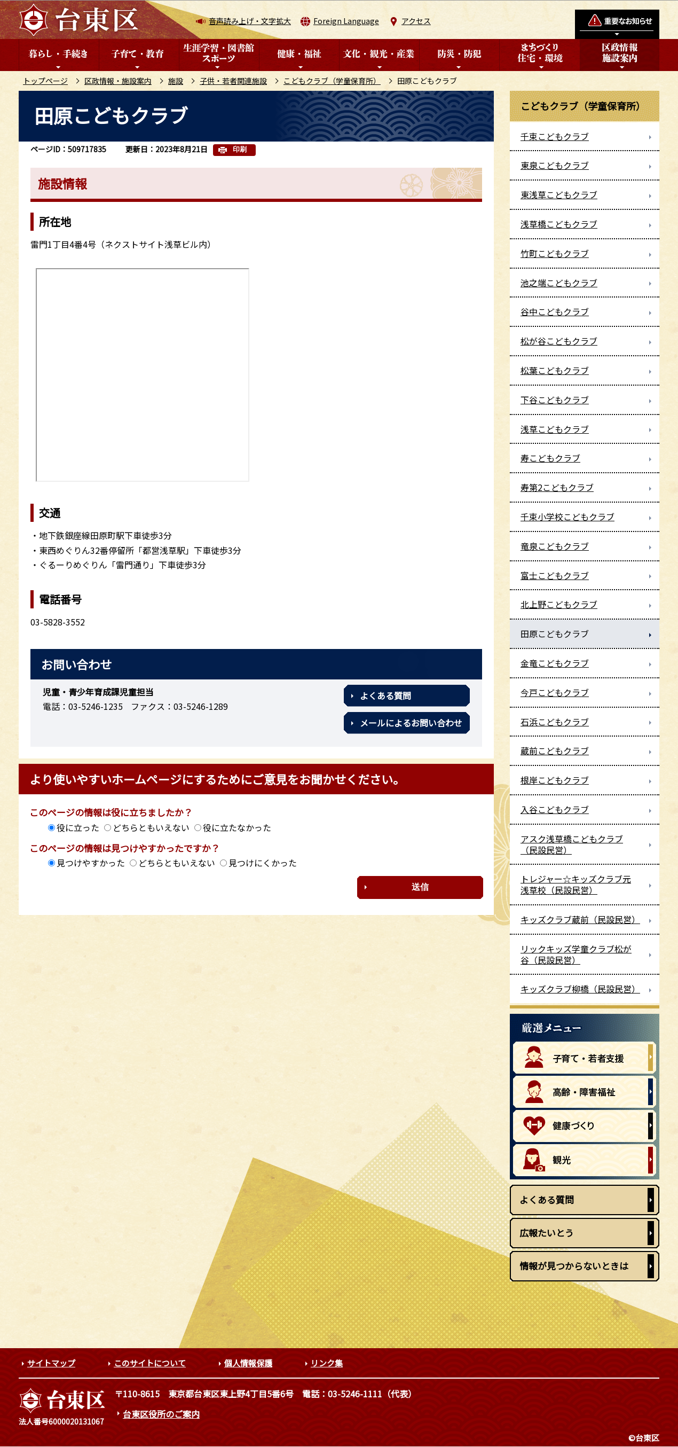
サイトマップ (51, 1362)
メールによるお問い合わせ (411, 722)
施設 (175, 80)
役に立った (78, 827)
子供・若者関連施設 (233, 80)
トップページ (45, 80)
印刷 (240, 149)
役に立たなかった (237, 827)
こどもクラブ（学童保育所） (332, 80)
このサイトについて (150, 1362)
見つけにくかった (262, 862)
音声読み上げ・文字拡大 (250, 20)
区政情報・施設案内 (118, 80)
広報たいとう (546, 1232)
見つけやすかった (91, 862)
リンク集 (327, 1362)
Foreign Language (346, 20)
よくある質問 (385, 695)
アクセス (416, 20)
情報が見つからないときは (573, 1265)
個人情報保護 (248, 1362)
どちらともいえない (151, 827)
